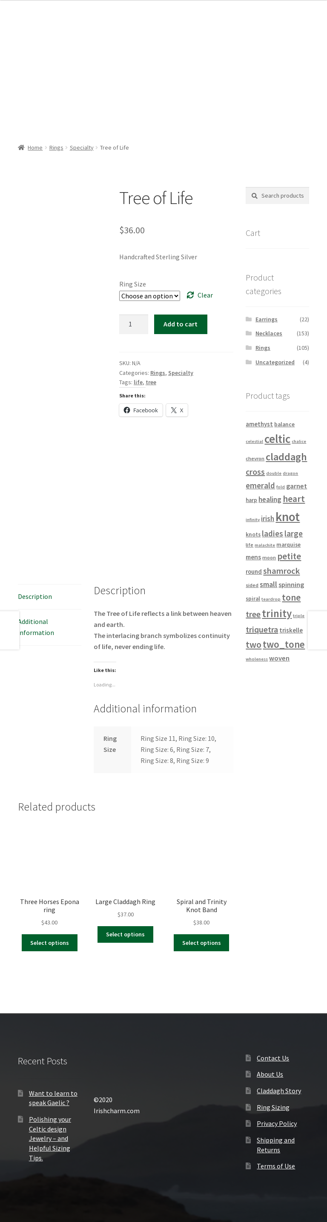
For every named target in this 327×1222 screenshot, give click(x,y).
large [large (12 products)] (293, 533)
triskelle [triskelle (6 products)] (291, 630)
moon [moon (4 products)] (269, 557)
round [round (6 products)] (254, 572)
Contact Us (273, 1058)
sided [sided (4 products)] (252, 585)
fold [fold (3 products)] (280, 487)
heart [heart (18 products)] (294, 499)
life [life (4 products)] (249, 545)
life (138, 382)
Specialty (82, 147)
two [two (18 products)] (253, 644)
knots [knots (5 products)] (253, 534)
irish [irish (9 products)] (267, 518)
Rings (56, 147)
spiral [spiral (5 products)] (253, 598)
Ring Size (132, 284)
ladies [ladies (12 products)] (272, 533)
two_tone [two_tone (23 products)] (284, 644)
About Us (270, 1074)
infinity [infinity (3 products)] (253, 519)
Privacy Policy (277, 1123)
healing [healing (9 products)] (269, 499)
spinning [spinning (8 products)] (291, 584)
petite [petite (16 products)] (289, 556)
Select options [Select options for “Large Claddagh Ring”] (125, 934)
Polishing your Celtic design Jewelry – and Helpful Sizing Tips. (50, 1138)
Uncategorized (275, 362)
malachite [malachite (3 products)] (265, 545)
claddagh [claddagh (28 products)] (286, 456)
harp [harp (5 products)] (251, 500)
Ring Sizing (273, 1107)
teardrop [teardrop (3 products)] (271, 599)
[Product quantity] (133, 324)
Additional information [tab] (36, 627)
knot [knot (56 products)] (287, 517)
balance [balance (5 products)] (284, 424)
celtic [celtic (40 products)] (277, 439)
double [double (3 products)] (273, 473)
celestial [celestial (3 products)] (254, 441)
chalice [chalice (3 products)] (299, 441)
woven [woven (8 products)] (279, 658)
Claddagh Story (279, 1090)
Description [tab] (35, 596)
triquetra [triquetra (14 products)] (262, 629)
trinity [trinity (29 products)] (277, 613)
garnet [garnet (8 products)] (296, 486)
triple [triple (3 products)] (298, 615)
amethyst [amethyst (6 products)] (259, 424)
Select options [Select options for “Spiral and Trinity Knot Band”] (201, 943)
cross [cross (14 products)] (255, 471)
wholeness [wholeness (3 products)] (257, 659)
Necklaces (268, 333)
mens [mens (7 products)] (253, 557)
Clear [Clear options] (205, 295)
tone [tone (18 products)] (291, 597)
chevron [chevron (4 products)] (255, 458)
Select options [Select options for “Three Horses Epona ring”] (49, 943)
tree (151, 382)
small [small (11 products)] (268, 584)
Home (35, 147)
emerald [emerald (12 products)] (260, 485)
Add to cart (181, 324)
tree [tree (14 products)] (253, 614)
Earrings (266, 319)
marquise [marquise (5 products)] (288, 544)
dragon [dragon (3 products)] (290, 473)
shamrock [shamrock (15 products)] (281, 570)
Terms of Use (276, 1166)
